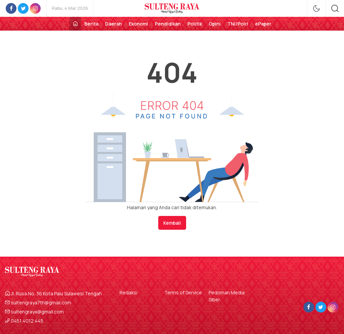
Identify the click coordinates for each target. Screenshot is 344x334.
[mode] (316, 8)
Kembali (172, 223)
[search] (335, 8)
